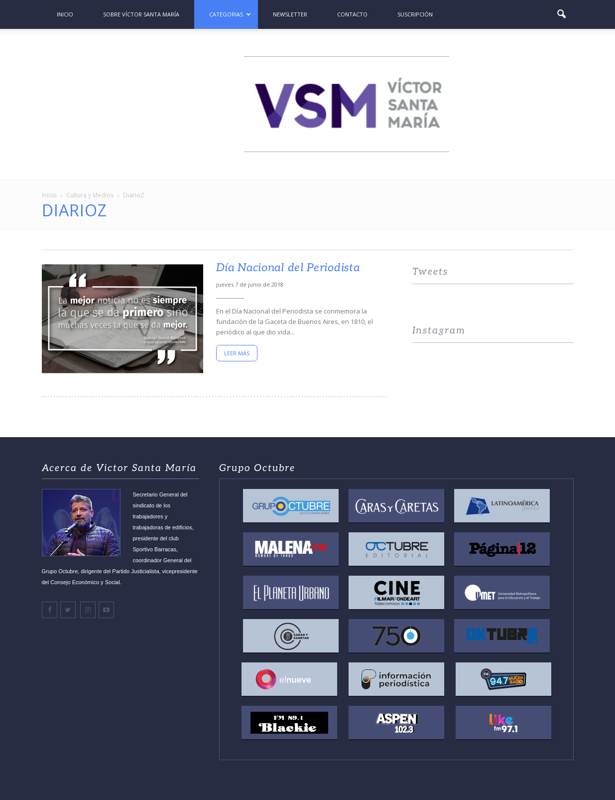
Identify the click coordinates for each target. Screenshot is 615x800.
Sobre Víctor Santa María (141, 14)
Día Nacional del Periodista (288, 267)
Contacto (352, 14)
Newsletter (290, 14)
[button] (562, 14)
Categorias (230, 14)
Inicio (65, 14)
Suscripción (415, 14)
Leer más (236, 353)
